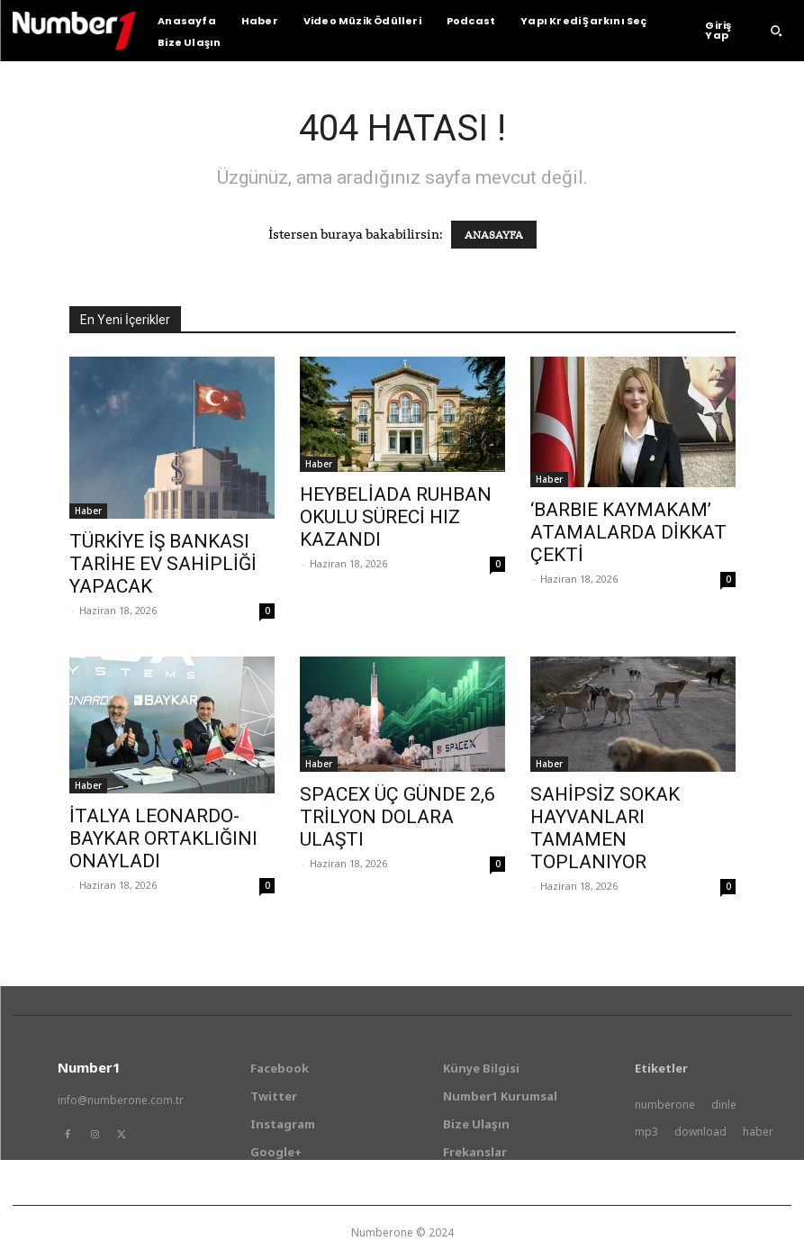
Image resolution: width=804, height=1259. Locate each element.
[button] (776, 30)
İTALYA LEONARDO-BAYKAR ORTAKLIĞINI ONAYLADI (163, 838)
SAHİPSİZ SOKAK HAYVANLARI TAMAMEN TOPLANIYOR (605, 828)
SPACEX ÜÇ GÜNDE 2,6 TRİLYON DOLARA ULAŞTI (397, 816)
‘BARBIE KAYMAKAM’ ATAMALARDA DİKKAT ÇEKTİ (628, 532)
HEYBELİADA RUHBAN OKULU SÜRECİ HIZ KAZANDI (396, 517)
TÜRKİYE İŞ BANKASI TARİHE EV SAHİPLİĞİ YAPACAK (163, 563)
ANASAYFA (494, 234)
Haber (88, 510)
